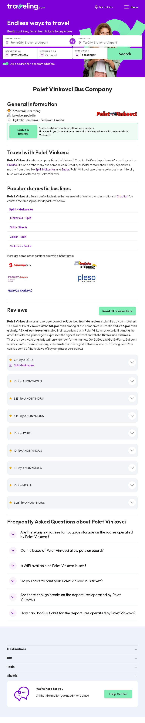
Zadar (65, 169)
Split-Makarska (24, 365)
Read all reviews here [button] (117, 311)
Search (125, 53)
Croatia (12, 165)
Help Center (118, 694)
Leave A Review (23, 131)
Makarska (48, 169)
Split (38, 169)
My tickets (103, 7)
